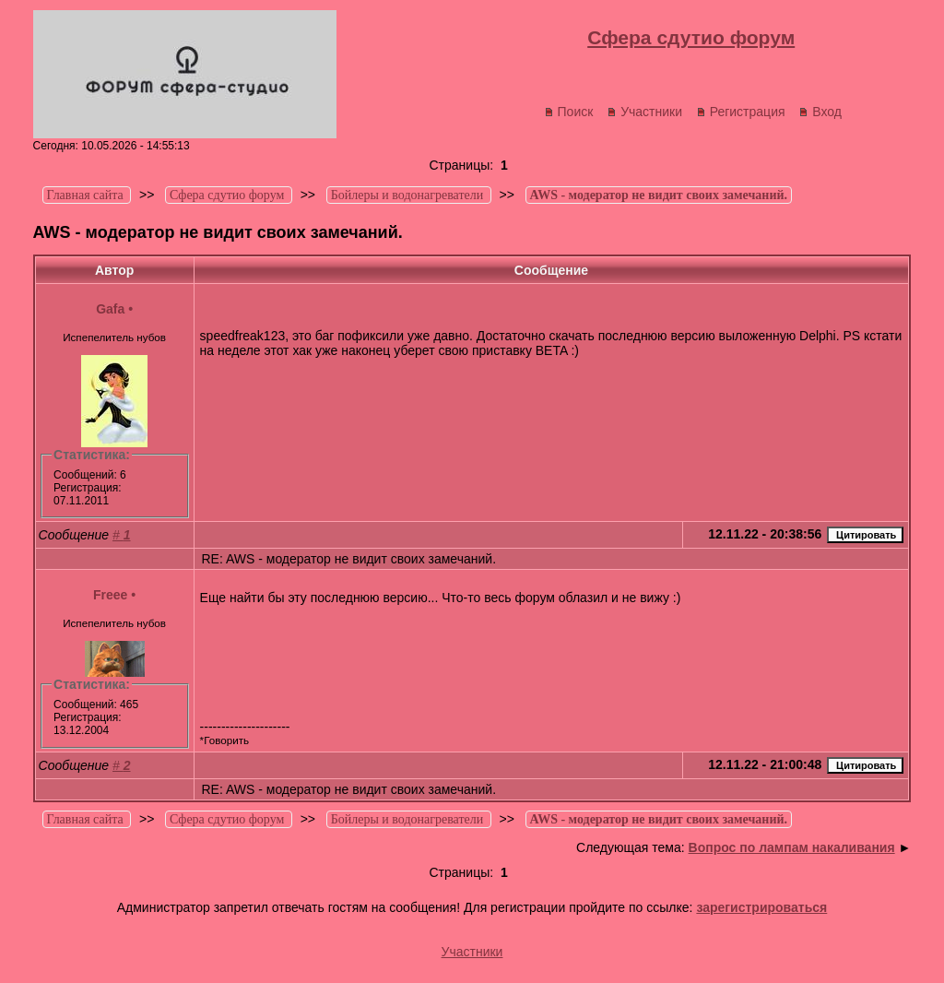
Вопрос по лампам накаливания (792, 847)
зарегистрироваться (761, 907)
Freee (110, 594)
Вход (820, 111)
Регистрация (740, 111)
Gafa (110, 309)
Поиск (569, 111)
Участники (644, 111)
